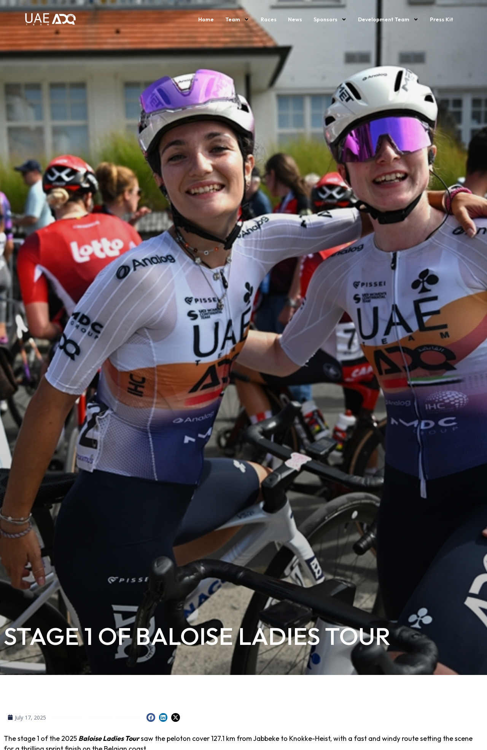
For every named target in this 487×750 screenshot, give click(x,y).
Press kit (441, 19)
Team (237, 19)
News (295, 19)
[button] (150, 717)
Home (206, 19)
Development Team (388, 19)
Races (269, 19)
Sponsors (330, 19)
